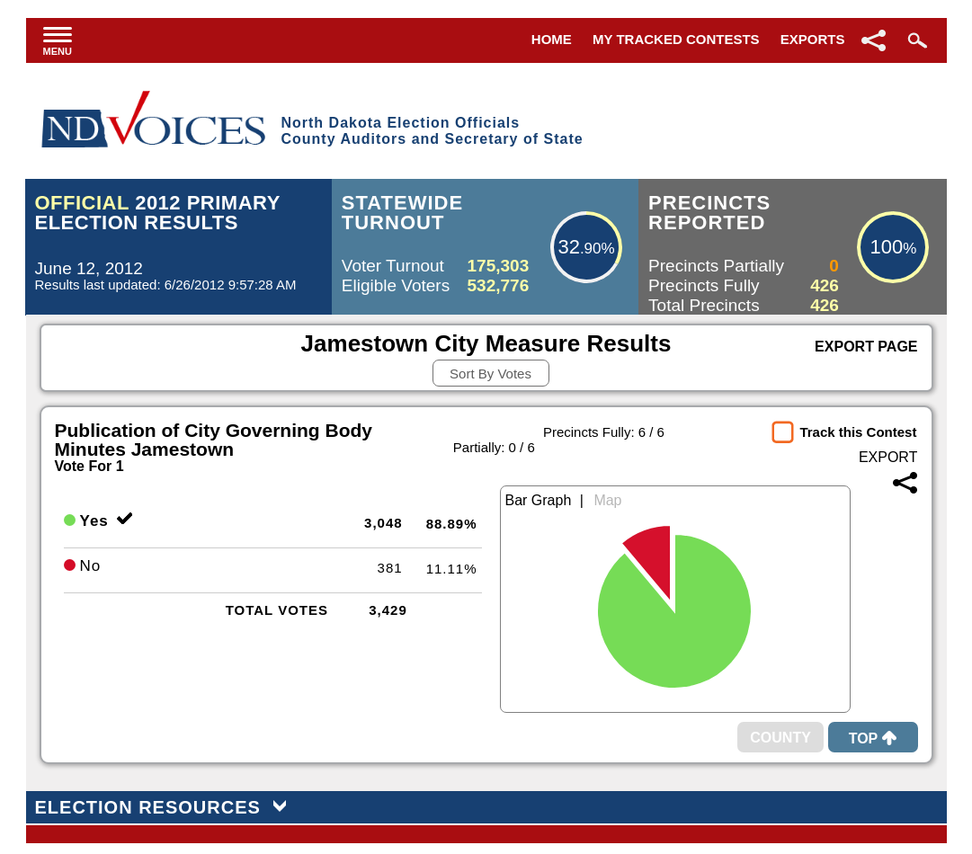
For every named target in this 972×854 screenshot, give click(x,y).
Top (873, 738)
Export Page (866, 346)
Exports (812, 39)
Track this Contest (857, 432)
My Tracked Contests (676, 39)
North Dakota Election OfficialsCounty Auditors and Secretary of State (432, 131)
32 (568, 247)
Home (551, 39)
